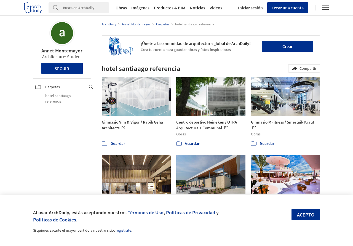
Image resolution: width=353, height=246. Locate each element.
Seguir (62, 68)
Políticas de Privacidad (190, 212)
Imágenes (140, 8)
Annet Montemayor (61, 50)
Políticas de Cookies (54, 219)
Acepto (305, 215)
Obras (121, 8)
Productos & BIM (169, 8)
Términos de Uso (146, 212)
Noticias (197, 8)
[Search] (86, 7)
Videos (216, 8)
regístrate (123, 230)
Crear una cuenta (288, 7)
